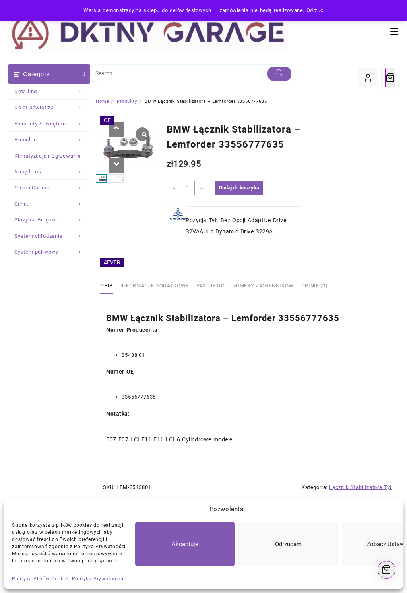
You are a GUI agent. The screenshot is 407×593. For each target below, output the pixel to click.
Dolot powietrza (52, 107)
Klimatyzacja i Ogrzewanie (52, 156)
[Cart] (390, 77)
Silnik (52, 204)
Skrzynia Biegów (52, 220)
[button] (116, 129)
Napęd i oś (52, 172)
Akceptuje (185, 544)
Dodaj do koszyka (239, 188)
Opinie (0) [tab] (314, 286)
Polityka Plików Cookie (40, 578)
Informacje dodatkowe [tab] (154, 286)
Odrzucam (288, 544)
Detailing (52, 91)
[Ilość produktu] (188, 188)
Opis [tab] (106, 286)
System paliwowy (52, 252)
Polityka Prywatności (98, 578)
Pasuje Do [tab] (210, 286)
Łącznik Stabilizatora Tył (360, 487)
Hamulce (52, 139)
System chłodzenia (52, 236)
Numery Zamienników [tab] (263, 286)
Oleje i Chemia (52, 188)
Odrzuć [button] (315, 10)
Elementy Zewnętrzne (52, 124)
